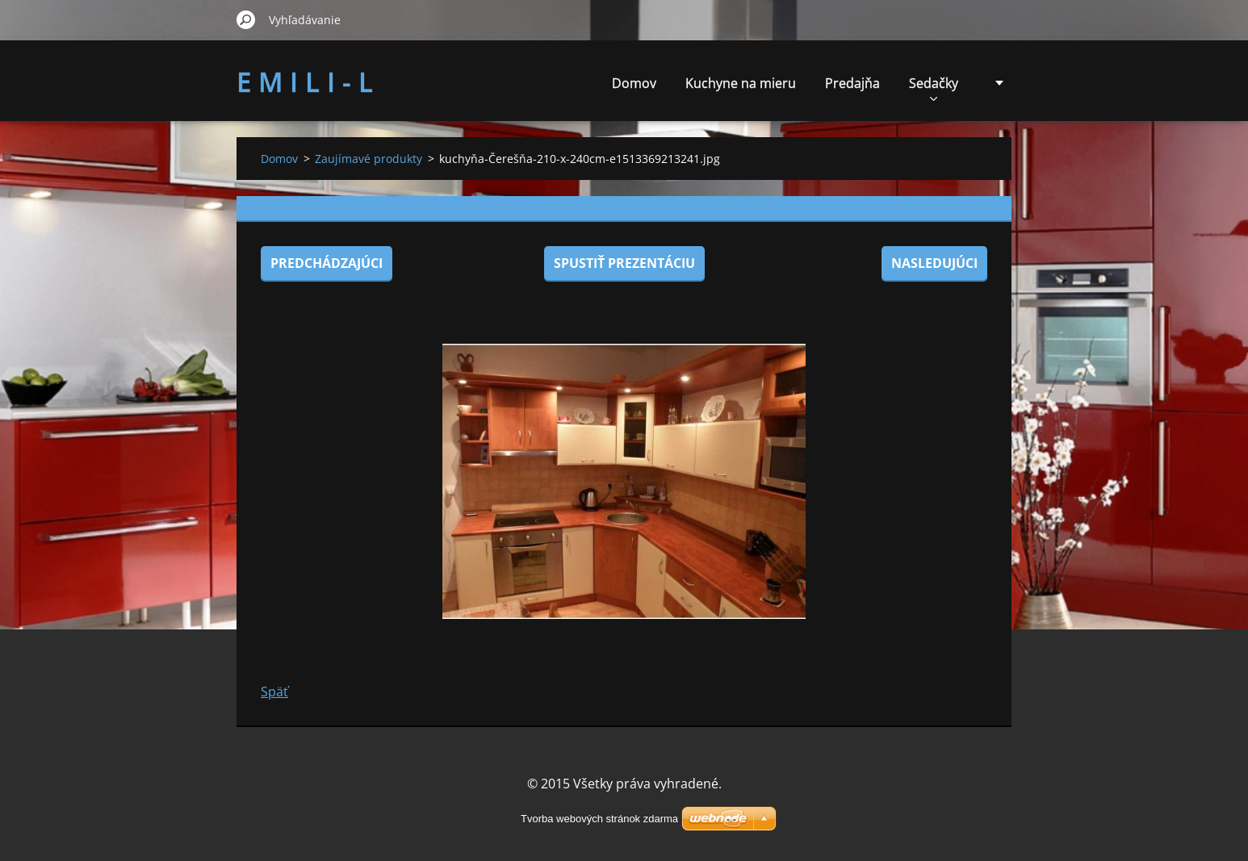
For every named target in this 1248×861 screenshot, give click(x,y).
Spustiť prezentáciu (624, 263)
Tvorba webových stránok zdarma (599, 819)
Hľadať (246, 19)
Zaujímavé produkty (368, 158)
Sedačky (933, 87)
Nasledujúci (934, 263)
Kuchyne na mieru (740, 83)
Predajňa (852, 83)
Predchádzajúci (326, 263)
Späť (274, 691)
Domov (634, 83)
